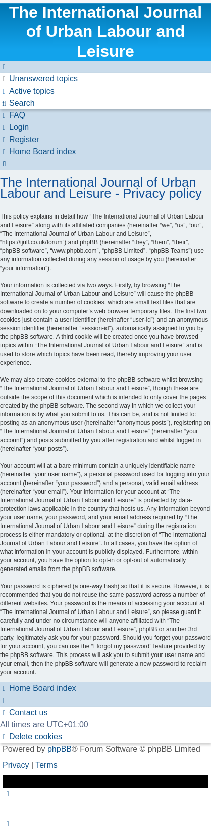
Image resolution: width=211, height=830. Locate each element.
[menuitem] (39, 78)
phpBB (59, 749)
